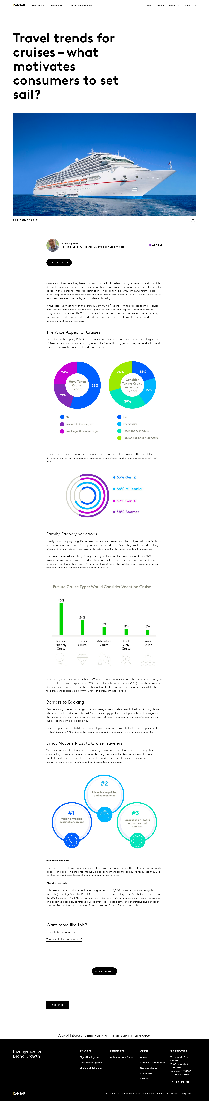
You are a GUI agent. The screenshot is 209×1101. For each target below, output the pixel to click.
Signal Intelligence (90, 1057)
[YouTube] (182, 1082)
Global (186, 6)
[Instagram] (172, 1082)
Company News (148, 1068)
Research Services (122, 1036)
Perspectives (57, 6)
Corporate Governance (152, 1063)
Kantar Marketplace (80, 6)
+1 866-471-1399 (180, 1075)
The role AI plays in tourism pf (64, 939)
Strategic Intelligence (91, 1068)
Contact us (173, 6)
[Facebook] (177, 1082)
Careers (160, 6)
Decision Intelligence (91, 1063)
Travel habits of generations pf (64, 932)
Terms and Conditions (153, 1094)
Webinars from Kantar (122, 1057)
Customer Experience (97, 1036)
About (149, 6)
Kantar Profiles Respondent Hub (119, 905)
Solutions (37, 6)
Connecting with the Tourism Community (85, 306)
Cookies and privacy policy (179, 1094)
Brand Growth (143, 1036)
